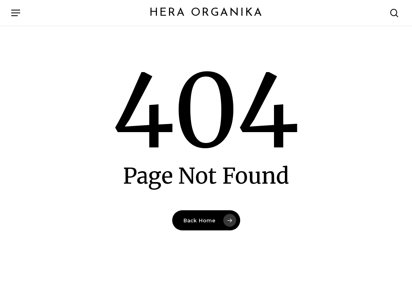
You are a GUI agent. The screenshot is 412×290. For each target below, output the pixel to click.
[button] (15, 13)
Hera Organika (206, 13)
